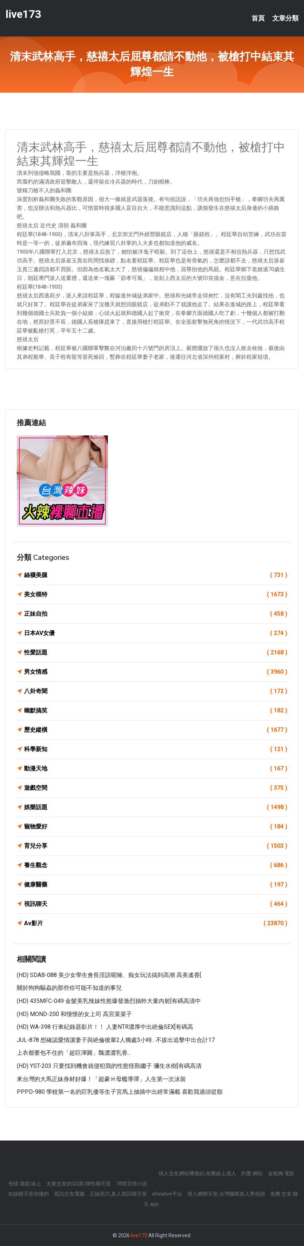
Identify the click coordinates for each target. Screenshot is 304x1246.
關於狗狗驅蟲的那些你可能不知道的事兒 (69, 987)
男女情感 (155, 672)
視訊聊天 (155, 904)
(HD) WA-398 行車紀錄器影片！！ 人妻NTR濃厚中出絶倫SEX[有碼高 (105, 1026)
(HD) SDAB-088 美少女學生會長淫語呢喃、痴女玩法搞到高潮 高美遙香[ (109, 975)
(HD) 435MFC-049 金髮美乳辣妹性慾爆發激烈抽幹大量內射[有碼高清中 (109, 1000)
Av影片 (155, 923)
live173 (23, 14)
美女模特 (155, 594)
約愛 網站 (252, 1173)
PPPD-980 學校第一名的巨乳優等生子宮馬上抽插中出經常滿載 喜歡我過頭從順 (120, 1091)
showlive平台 (167, 1194)
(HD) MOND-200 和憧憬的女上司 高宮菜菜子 (74, 1014)
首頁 (258, 18)
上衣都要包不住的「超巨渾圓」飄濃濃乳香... (74, 1052)
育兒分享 (155, 846)
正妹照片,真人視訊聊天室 (118, 1194)
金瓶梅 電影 (281, 1173)
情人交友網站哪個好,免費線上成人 (197, 1173)
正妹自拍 (155, 614)
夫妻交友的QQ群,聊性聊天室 (78, 1184)
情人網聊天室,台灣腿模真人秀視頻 (226, 1194)
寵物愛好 (155, 827)
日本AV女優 (155, 633)
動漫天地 (155, 769)
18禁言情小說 (131, 1184)
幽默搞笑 (155, 710)
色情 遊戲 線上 (24, 1184)
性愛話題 (155, 652)
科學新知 (155, 749)
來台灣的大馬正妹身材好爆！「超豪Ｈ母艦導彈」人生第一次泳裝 (101, 1079)
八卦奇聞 (155, 691)
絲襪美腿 (155, 575)
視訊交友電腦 (69, 1194)
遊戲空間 (155, 788)
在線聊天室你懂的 (28, 1194)
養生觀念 (155, 865)
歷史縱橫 (155, 730)
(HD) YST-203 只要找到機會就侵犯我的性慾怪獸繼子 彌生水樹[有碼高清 (109, 1065)
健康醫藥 (155, 885)
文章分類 (285, 18)
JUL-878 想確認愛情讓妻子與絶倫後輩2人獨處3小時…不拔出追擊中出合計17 (116, 1040)
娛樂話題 (155, 807)
